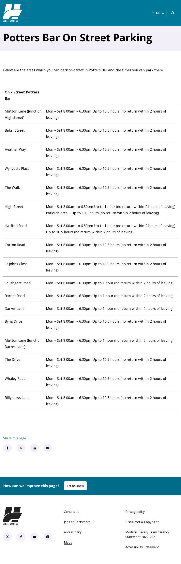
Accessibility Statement (142, 547)
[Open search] (172, 12)
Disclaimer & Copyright (142, 522)
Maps (68, 542)
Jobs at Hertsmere (77, 522)
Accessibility (73, 532)
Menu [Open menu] (156, 13)
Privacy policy (135, 512)
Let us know (75, 486)
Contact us (71, 512)
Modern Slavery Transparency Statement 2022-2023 (147, 534)
